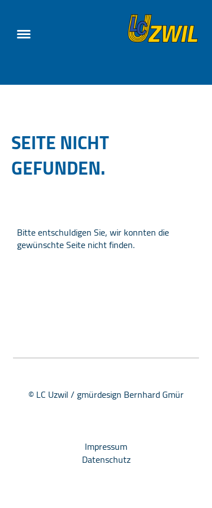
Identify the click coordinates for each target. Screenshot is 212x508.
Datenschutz (106, 459)
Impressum (106, 446)
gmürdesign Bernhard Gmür (130, 394)
